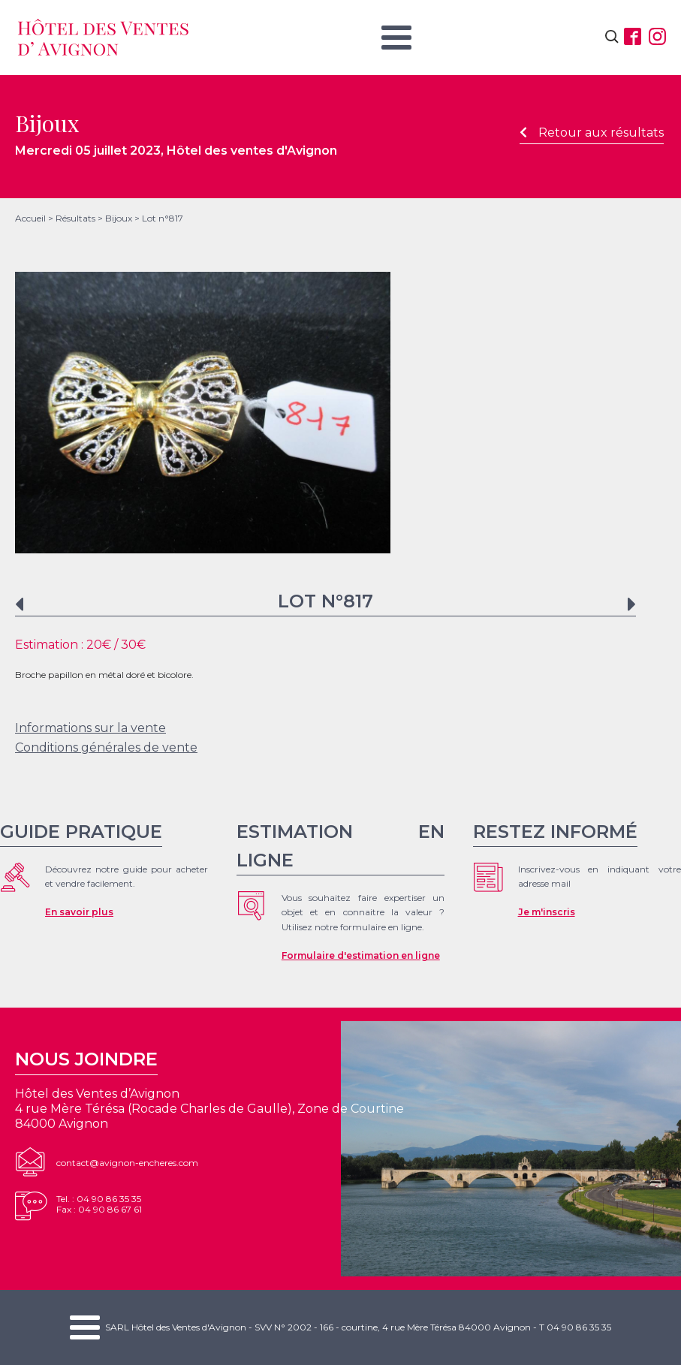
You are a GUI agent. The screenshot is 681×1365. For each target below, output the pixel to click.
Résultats (75, 218)
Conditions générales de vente (106, 747)
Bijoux (118, 218)
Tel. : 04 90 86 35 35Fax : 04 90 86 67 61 (99, 1204)
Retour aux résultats (592, 132)
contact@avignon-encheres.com (127, 1162)
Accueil (30, 218)
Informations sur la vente (90, 728)
